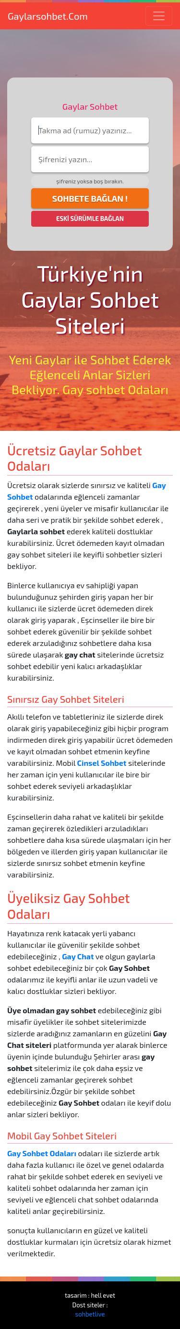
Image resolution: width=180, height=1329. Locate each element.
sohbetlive (90, 1314)
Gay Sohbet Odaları (41, 1153)
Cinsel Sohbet (102, 762)
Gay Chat (78, 956)
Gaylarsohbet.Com (48, 16)
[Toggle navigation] (158, 16)
